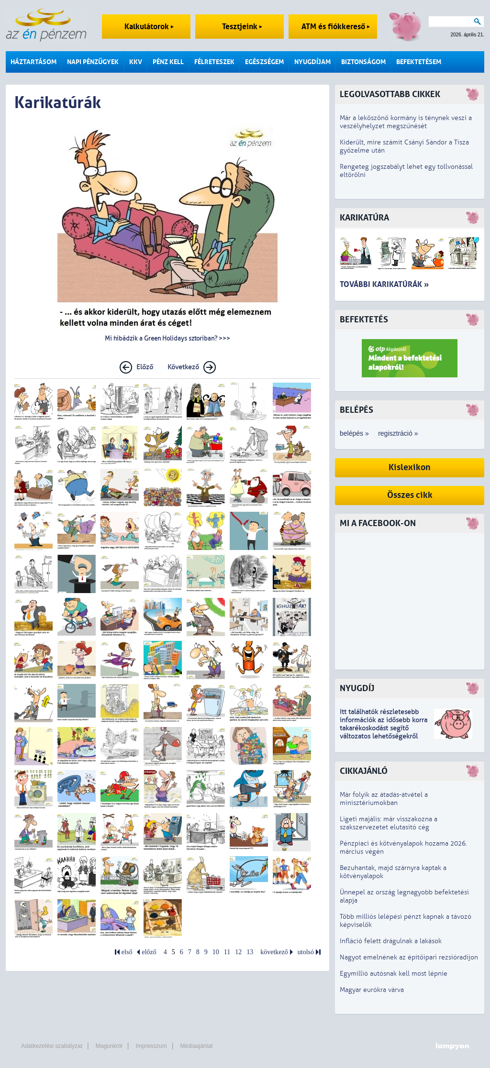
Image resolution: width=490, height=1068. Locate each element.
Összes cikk (410, 495)
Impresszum (151, 1046)
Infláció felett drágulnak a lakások (391, 941)
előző (149, 952)
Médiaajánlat (196, 1046)
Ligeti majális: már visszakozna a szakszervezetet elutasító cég (388, 823)
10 (215, 952)
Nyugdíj (357, 688)
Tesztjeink (242, 26)
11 (227, 952)
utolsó (306, 952)
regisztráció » (398, 433)
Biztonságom (363, 62)
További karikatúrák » (384, 284)
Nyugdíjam (312, 62)
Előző (144, 367)
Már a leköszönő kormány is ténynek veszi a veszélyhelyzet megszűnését (406, 122)
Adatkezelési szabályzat (51, 1046)
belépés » (354, 433)
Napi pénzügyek (93, 62)
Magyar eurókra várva (372, 990)
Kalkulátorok (149, 26)
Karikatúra (364, 218)
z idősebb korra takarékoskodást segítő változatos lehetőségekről (383, 728)
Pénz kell (168, 62)
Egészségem (264, 62)
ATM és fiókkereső (335, 26)
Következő (183, 367)
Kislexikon (410, 467)
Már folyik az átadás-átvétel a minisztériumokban (384, 799)
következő (274, 952)
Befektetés (364, 320)
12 (238, 952)
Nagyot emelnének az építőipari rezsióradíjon (409, 957)
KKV (135, 62)
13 (249, 952)
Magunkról (109, 1046)
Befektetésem (418, 62)
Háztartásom (33, 62)
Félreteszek (214, 62)
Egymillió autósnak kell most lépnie (393, 973)
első (127, 952)
